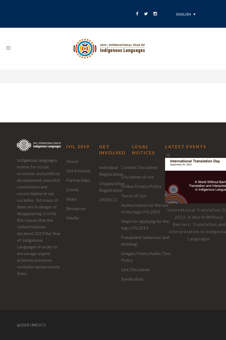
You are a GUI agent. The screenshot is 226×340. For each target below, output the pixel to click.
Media (72, 217)
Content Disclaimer (139, 167)
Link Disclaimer (135, 269)
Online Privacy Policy (141, 186)
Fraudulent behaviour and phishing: (145, 240)
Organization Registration (111, 187)
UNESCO (108, 199)
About (72, 161)
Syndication (132, 278)
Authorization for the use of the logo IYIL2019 (144, 208)
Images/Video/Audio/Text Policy (146, 257)
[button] (168, 155)
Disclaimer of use (137, 176)
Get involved (78, 170)
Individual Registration (111, 171)
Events (72, 189)
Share (71, 199)
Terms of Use (133, 195)
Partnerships (78, 180)
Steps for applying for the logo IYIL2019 (145, 224)
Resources (76, 208)
